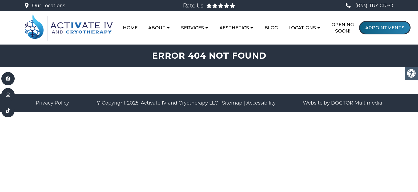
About (157, 27)
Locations (302, 27)
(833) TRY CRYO (374, 6)
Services (192, 27)
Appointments (384, 27)
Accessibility (261, 103)
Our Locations (48, 6)
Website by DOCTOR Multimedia (342, 103)
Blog (271, 27)
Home (130, 27)
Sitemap (232, 103)
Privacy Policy (52, 103)
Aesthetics (234, 27)
